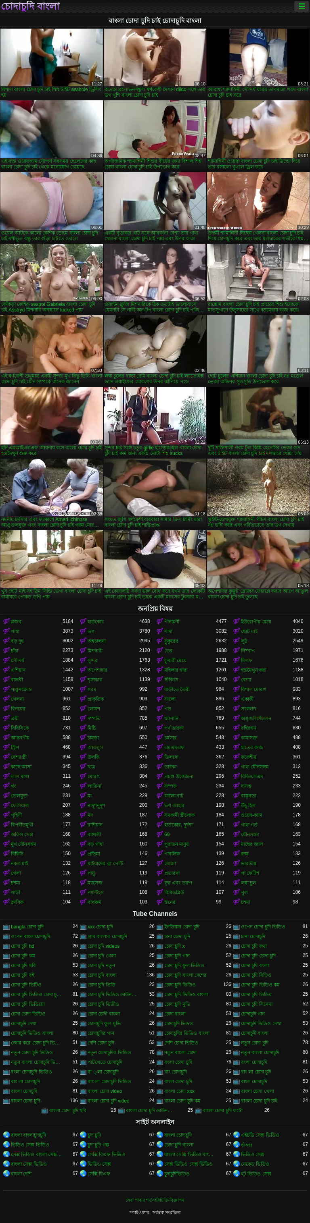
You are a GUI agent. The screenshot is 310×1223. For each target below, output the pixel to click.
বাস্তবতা (248, 796)
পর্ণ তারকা (174, 728)
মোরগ (94, 776)
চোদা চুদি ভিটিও (26, 985)
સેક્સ (246, 1145)
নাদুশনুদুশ (96, 805)
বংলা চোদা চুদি (178, 1062)
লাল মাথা (20, 776)
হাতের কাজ (252, 747)
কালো (170, 699)
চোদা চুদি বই (22, 975)
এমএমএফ (174, 747)
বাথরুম (94, 902)
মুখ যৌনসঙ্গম (23, 844)
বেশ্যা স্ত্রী (19, 757)
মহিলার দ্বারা (176, 670)
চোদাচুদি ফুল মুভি (104, 1023)
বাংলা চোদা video (105, 1091)
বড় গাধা (96, 844)
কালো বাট (174, 796)
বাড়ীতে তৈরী (177, 689)
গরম (92, 689)
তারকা (170, 767)
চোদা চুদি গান (177, 956)
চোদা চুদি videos (103, 946)
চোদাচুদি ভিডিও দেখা (261, 1023)
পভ (167, 709)
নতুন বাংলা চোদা (180, 1052)
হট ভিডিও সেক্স (256, 1174)
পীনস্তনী (171, 622)
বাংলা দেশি (21, 1174)
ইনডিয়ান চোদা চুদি (181, 927)
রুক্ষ (245, 854)
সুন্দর (93, 660)
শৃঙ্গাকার (95, 680)
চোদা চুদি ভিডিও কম (260, 985)
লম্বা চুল (248, 883)
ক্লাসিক (17, 902)
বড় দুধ (17, 641)
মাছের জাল (252, 844)
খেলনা (17, 699)
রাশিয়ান (95, 825)
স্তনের (170, 902)
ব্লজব (16, 622)
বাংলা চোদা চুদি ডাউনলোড (152, 1110)
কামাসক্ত (249, 738)
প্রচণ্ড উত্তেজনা (178, 776)
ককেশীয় (248, 757)
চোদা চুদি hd (22, 946)
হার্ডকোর (96, 622)
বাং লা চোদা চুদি (256, 1072)
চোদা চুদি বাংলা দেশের (185, 975)
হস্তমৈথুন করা (253, 670)
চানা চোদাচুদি (253, 936)
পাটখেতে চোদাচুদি (105, 1062)
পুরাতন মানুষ (176, 844)
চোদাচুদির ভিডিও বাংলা (186, 1033)
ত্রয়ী (15, 718)
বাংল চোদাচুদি (254, 1081)
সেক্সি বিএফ (99, 1174)
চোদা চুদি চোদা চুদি (258, 956)
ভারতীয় (248, 863)
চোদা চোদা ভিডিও (28, 1014)
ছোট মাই (249, 631)
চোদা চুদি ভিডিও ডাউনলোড (113, 994)
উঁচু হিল (248, 805)
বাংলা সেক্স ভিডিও (29, 1164)
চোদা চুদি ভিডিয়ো (28, 1004)
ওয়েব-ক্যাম (251, 815)
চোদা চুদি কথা (254, 946)
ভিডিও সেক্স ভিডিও (30, 1145)
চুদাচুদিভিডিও (177, 1174)
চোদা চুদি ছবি (23, 965)
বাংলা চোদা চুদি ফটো (223, 1110)
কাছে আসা (21, 767)
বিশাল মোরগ (253, 689)
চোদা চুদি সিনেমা (256, 1004)
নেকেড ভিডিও (255, 1164)
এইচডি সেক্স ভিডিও (260, 1135)
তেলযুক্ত (19, 796)
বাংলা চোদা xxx (179, 1091)
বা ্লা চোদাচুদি (103, 1072)
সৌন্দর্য (17, 660)
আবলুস (95, 747)
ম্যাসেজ (95, 883)
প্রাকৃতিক (96, 699)
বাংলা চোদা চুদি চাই (259, 1101)
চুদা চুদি (94, 1135)
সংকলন (248, 709)
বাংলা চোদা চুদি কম (182, 1101)
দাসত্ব (246, 786)
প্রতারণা (172, 873)
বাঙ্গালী (94, 834)
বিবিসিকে (20, 728)
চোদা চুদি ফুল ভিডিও (184, 965)
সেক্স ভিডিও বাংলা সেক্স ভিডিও (37, 1154)
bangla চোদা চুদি (27, 927)
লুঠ (244, 641)
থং (13, 786)
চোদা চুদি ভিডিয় (256, 994)
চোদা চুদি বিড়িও (256, 975)
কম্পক (170, 786)
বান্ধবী (17, 680)
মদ (90, 815)
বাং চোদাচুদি (175, 1072)
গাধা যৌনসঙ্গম (255, 767)
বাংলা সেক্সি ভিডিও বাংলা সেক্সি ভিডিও (190, 1154)
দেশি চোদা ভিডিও (181, 1043)
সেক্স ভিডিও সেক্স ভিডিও (188, 1164)
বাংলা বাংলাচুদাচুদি (28, 1135)
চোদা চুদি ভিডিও (180, 985)
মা (90, 796)
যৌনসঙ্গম (250, 834)
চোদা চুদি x (174, 946)
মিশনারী (95, 651)
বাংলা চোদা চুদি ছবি (67, 1110)
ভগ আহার (174, 805)
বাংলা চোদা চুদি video (109, 1101)
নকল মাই (19, 863)
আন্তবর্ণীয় (20, 738)
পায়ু (91, 873)
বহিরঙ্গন (248, 728)
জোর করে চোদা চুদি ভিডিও (37, 1043)
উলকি (93, 757)
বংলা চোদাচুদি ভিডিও (31, 1072)
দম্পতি (94, 718)
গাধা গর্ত (249, 825)
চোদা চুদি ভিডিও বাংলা (186, 994)
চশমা (15, 883)
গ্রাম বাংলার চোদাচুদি (107, 936)
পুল (244, 892)
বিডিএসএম (252, 776)
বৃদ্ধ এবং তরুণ (178, 883)
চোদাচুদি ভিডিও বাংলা (32, 1033)
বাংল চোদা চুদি (178, 1081)
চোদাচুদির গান (101, 1033)
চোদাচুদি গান (253, 1014)
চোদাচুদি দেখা (23, 1023)
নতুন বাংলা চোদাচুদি (260, 1052)
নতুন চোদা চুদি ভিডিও (32, 1052)
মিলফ (246, 660)
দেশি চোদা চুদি (101, 1043)
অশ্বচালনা (97, 641)
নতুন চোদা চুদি (254, 1043)
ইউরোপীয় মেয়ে (256, 622)
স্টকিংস (171, 680)
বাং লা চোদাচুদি (25, 1081)
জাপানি (171, 718)
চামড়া (93, 738)
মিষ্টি (92, 728)
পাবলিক (172, 854)
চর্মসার (170, 738)
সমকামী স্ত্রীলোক (179, 815)
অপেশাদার (97, 670)
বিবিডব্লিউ (174, 892)
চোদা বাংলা (175, 1014)
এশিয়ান (18, 670)
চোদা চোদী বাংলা (104, 1014)
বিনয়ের (18, 709)
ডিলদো (171, 757)
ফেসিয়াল (20, 805)
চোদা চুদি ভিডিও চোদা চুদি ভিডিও (37, 994)
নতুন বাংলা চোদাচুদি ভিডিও (37, 1062)
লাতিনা (94, 786)
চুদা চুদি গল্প (98, 1145)
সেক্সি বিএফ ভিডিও (106, 1154)
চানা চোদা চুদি (177, 936)
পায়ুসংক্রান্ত (21, 689)
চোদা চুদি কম (23, 956)
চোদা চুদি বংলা (255, 965)
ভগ (91, 631)
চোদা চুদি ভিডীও (103, 1004)
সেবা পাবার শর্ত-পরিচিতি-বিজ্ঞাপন (155, 1200)
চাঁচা (14, 651)
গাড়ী (15, 892)
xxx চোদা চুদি (100, 927)
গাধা (15, 631)
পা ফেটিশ (250, 873)
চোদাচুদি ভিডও (178, 1023)
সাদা (168, 631)
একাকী (247, 699)
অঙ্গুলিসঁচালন (256, 718)
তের (168, 651)
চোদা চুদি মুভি (177, 1004)
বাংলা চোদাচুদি (178, 1135)
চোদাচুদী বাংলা (254, 1033)
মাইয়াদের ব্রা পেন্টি (105, 863)
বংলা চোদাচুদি (254, 1062)
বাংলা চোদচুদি (24, 1091)
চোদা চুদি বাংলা (102, 975)
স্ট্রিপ (15, 747)
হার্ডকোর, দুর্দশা (178, 825)
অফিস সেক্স (22, 834)
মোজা (170, 863)
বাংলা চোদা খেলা (257, 1091)
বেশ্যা (246, 680)
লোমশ (94, 709)
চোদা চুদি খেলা (102, 956)
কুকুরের (171, 641)
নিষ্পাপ (248, 651)
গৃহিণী (16, 815)
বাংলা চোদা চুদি (25, 1101)
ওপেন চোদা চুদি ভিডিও (263, 927)
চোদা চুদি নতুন (101, 965)
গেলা (16, 873)
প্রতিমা (94, 854)
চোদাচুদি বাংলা (30, 6)
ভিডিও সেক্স (252, 1154)
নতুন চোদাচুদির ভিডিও (109, 1052)
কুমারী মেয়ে (175, 660)
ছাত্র (91, 767)
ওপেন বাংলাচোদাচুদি (30, 936)
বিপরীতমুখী (22, 825)
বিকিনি (17, 854)
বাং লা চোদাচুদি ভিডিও (109, 1081)
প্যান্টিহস (96, 892)
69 (167, 834)
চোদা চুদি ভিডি (101, 985)
